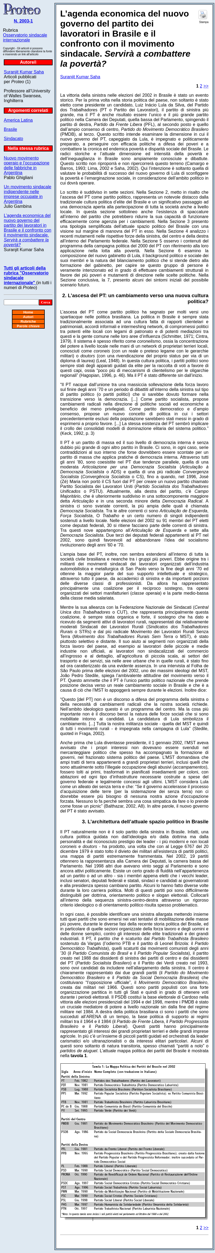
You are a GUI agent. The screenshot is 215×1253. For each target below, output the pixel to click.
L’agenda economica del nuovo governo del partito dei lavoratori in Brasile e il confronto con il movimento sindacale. (27, 230)
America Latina (18, 120)
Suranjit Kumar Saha (24, 72)
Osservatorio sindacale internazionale (25, 37)
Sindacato (13, 138)
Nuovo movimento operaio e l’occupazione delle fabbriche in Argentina (26, 165)
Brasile (10, 129)
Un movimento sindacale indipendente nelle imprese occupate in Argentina (27, 194)
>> (205, 86)
